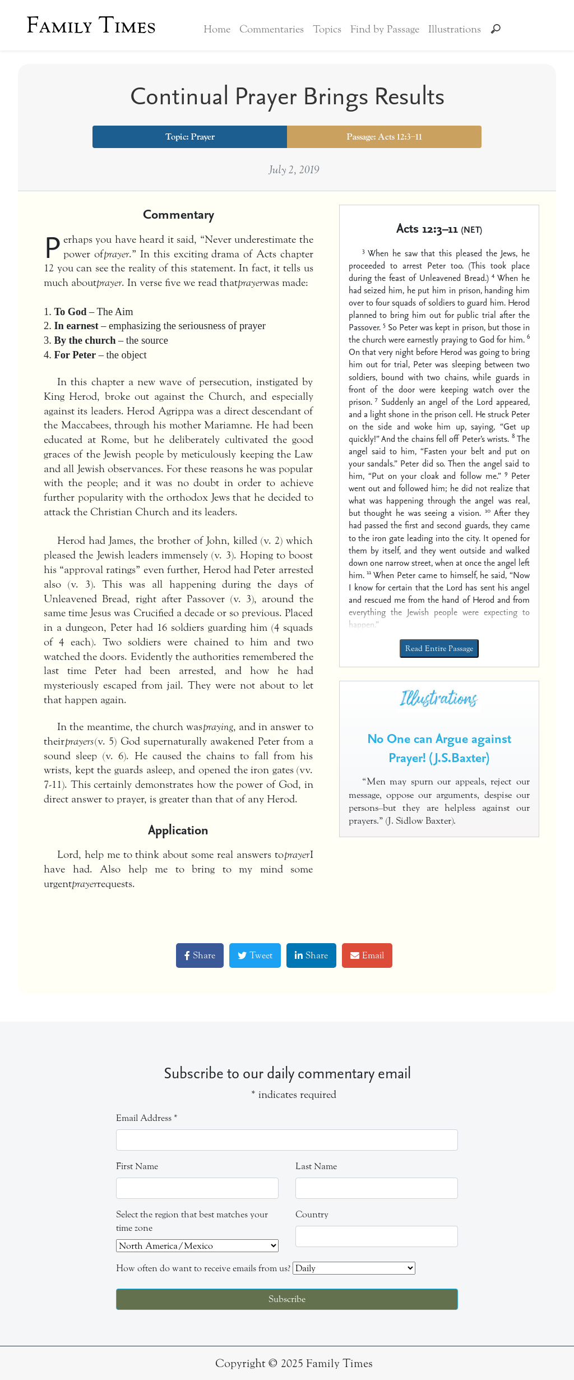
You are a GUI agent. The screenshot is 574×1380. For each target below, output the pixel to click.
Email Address (147, 1118)
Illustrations (454, 29)
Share (199, 955)
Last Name (316, 1166)
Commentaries (271, 29)
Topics (327, 29)
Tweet (255, 955)
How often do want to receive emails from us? (203, 1268)
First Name (137, 1166)
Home (216, 29)
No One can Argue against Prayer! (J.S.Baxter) (439, 747)
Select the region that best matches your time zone (192, 1221)
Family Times (91, 25)
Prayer (203, 136)
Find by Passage (384, 29)
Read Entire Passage (439, 648)
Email (367, 955)
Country (311, 1214)
